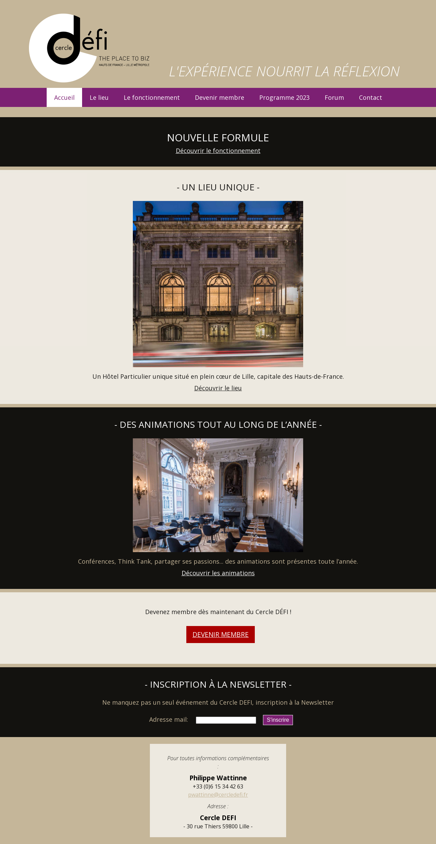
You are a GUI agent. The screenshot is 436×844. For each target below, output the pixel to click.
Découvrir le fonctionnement (218, 150)
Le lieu (99, 97)
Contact (370, 97)
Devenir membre (219, 97)
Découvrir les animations (218, 573)
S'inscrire (278, 720)
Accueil (64, 97)
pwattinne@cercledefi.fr (218, 794)
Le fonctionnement (152, 97)
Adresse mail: (168, 719)
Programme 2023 (284, 97)
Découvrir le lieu (218, 388)
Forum (334, 97)
